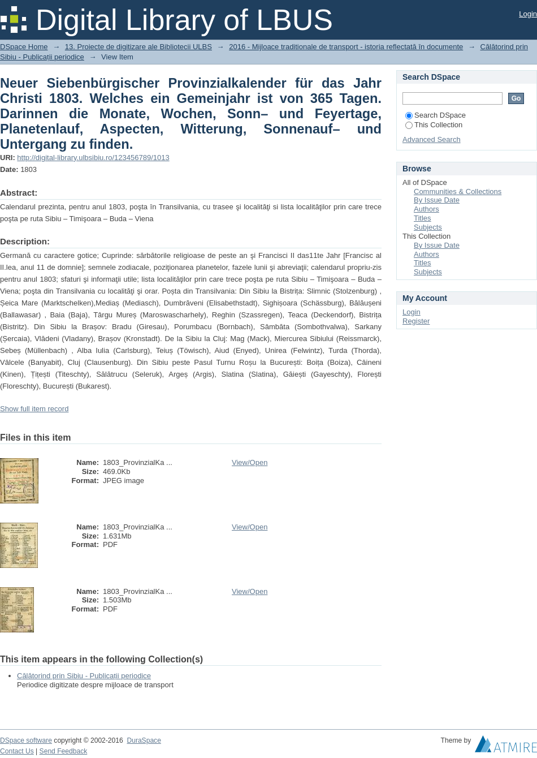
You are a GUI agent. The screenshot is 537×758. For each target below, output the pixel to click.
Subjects (428, 227)
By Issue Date (437, 200)
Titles (422, 218)
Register (416, 321)
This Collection (433, 124)
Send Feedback (64, 751)
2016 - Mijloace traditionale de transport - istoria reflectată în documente (346, 46)
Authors (426, 209)
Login (528, 14)
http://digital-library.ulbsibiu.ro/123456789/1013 (93, 157)
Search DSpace (435, 115)
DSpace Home (24, 46)
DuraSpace (144, 740)
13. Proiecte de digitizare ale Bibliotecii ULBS (138, 46)
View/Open (249, 462)
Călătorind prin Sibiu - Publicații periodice (84, 675)
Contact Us (17, 751)
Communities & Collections (457, 191)
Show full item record (34, 408)
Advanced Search (431, 139)
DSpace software (26, 740)
